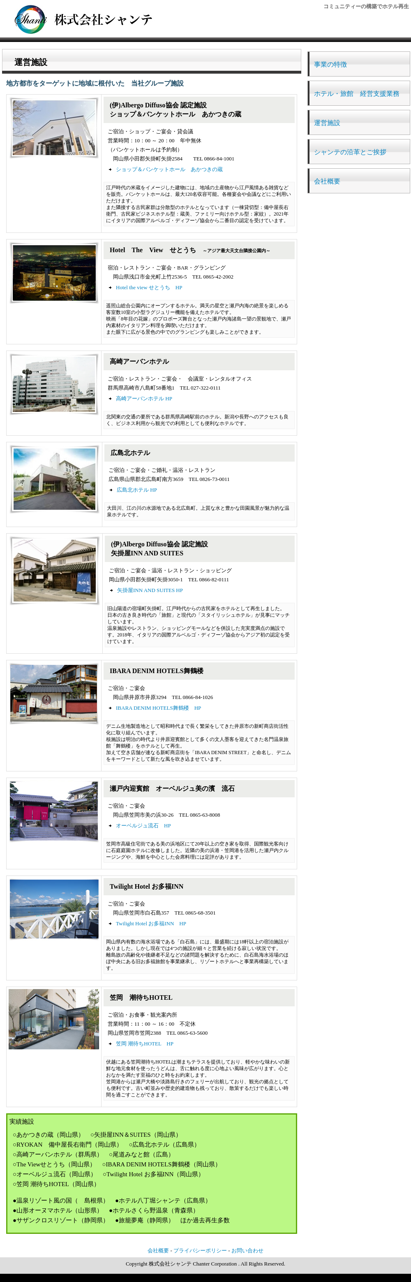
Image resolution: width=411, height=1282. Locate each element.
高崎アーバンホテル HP (144, 398)
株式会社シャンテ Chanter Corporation (193, 1264)
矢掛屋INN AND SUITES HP (150, 590)
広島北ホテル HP (137, 490)
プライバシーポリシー (200, 1250)
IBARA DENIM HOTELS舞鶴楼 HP (158, 708)
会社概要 (327, 181)
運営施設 (327, 122)
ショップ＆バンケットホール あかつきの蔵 (169, 169)
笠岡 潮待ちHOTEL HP (144, 1043)
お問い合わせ (247, 1250)
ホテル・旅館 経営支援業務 (356, 93)
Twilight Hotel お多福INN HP (151, 923)
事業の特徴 (330, 64)
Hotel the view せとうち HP (149, 287)
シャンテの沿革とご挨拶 (350, 152)
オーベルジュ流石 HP (143, 825)
